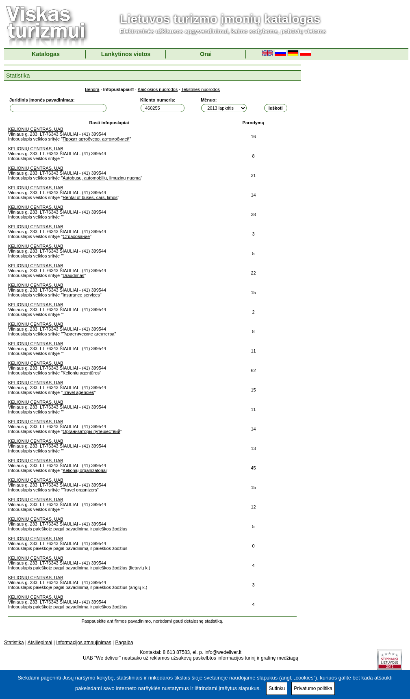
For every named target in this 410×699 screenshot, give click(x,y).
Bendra (92, 89)
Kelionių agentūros (81, 372)
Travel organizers (80, 489)
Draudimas (73, 275)
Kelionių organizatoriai (84, 470)
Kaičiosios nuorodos (158, 89)
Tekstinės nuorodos (200, 89)
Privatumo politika (313, 688)
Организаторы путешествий (91, 431)
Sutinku (277, 688)
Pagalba (124, 642)
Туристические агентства (88, 333)
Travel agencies (78, 392)
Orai (206, 54)
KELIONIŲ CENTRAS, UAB (35, 129)
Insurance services (81, 294)
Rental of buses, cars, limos (90, 197)
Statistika (14, 642)
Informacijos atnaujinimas (83, 642)
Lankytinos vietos (126, 54)
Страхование (76, 236)
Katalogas (46, 54)
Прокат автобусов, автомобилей (96, 138)
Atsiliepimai (40, 642)
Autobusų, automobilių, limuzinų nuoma (102, 177)
